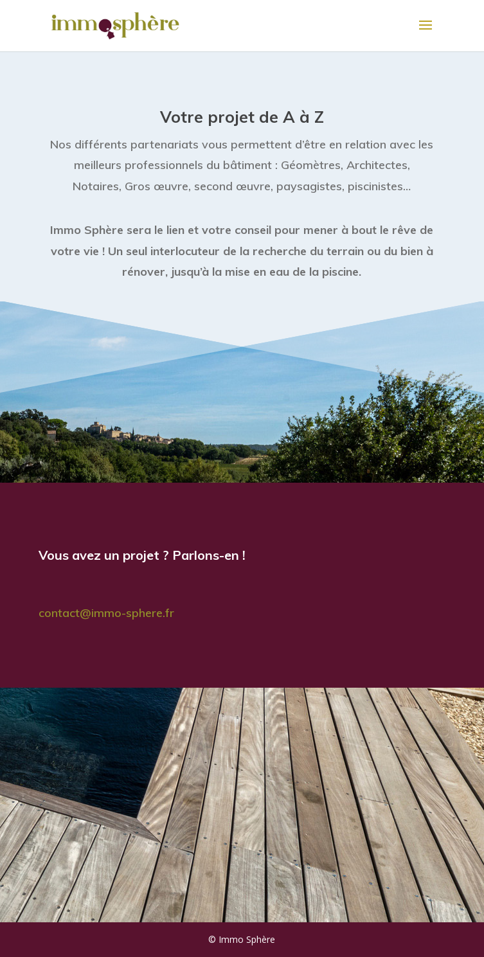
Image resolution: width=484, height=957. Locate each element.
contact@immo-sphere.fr (106, 612)
